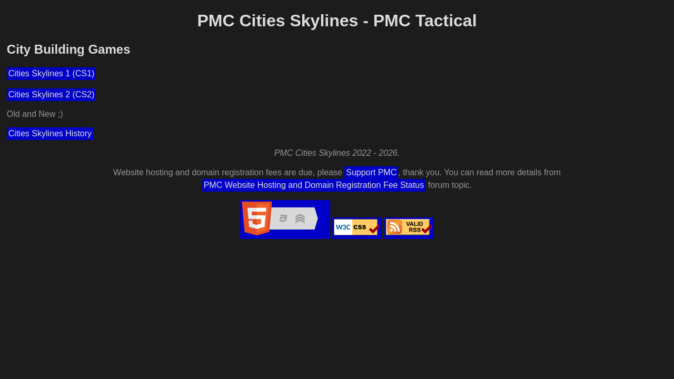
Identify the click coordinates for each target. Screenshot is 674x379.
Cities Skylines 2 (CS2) (51, 94)
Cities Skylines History (50, 133)
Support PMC (371, 172)
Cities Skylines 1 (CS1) (51, 73)
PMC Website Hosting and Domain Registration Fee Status (314, 185)
